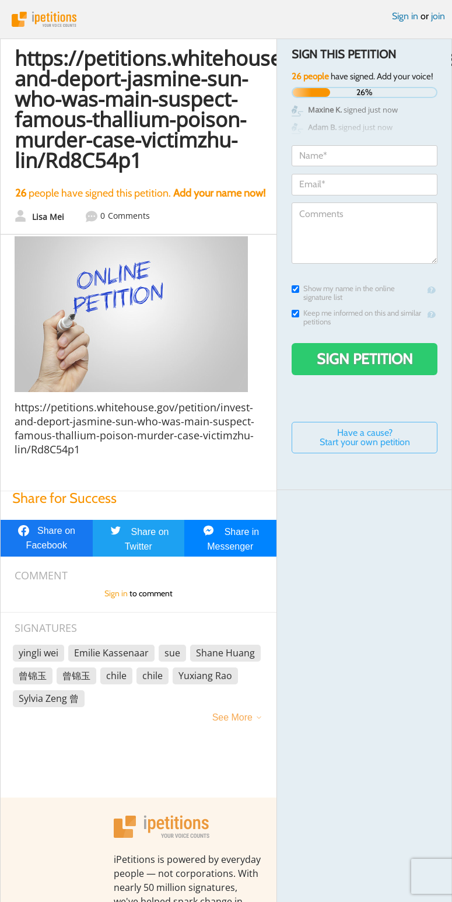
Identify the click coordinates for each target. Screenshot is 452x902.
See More (232, 717)
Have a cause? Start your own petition (365, 437)
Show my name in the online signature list (343, 293)
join (438, 16)
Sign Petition (365, 359)
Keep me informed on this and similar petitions (356, 317)
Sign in (405, 16)
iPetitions (226, 19)
